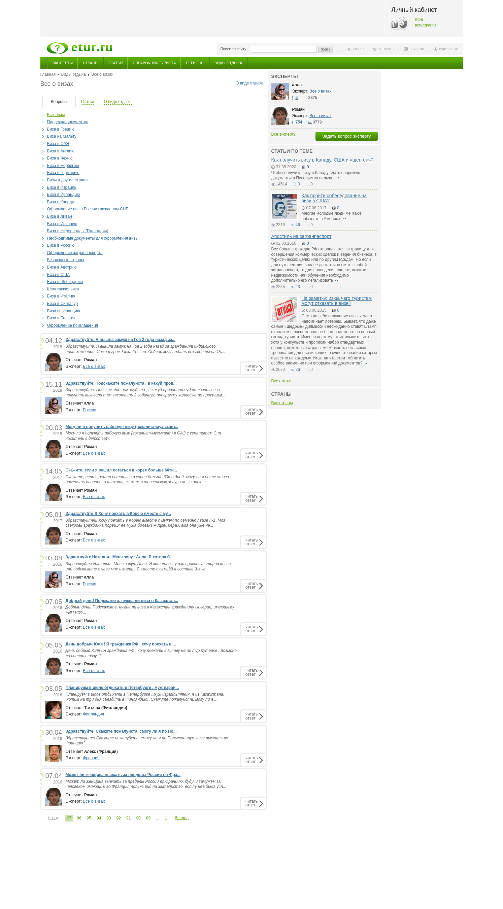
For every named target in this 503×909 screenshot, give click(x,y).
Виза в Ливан (59, 216)
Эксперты (63, 63)
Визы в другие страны (68, 180)
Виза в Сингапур (62, 303)
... (157, 818)
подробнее (337, 178)
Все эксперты (284, 134)
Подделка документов (68, 121)
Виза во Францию (63, 311)
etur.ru (358, 49)
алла (297, 84)
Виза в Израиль (61, 187)
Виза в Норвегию (63, 165)
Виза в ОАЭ (58, 143)
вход (419, 19)
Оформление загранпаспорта (75, 252)
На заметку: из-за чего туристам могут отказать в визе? (337, 300)
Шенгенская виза (63, 289)
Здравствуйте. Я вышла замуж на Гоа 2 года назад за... (121, 339)
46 (298, 224)
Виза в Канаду (60, 202)
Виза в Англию (60, 151)
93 (108, 818)
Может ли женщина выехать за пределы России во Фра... (123, 774)
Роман (298, 109)
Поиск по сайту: (234, 49)
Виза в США (58, 274)
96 (79, 818)
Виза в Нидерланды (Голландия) (77, 231)
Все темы (56, 114)
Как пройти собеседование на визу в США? (334, 198)
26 (298, 369)
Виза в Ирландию (63, 194)
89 (148, 818)
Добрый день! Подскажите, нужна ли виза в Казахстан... (122, 600)
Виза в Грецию (61, 129)
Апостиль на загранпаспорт (301, 236)
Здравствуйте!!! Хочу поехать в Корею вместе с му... (118, 513)
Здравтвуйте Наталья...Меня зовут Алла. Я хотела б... (119, 557)
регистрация (426, 25)
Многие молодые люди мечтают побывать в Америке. (332, 216)
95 (89, 818)
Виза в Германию (63, 172)
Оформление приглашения (72, 325)
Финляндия (93, 714)
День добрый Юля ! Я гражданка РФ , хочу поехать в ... (121, 644)
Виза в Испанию (62, 223)
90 (138, 818)
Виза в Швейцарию (65, 281)
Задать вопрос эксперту (346, 136)
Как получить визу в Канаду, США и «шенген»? (322, 160)
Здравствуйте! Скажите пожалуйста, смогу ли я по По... (121, 731)
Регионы (195, 63)
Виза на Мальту (62, 136)
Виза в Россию (61, 245)
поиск (326, 49)
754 (299, 122)
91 (128, 818)
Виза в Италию (61, 296)
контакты (386, 49)
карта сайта (449, 49)
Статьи (115, 63)
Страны (90, 63)
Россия (89, 410)
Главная (48, 74)
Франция (91, 758)
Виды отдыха (228, 63)
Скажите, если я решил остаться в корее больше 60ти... (121, 470)
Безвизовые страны (65, 259)
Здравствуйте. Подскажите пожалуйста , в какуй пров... (121, 383)
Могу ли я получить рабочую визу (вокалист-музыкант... (122, 426)
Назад (53, 817)
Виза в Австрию (62, 267)
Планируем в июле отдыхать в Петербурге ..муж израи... (122, 687)
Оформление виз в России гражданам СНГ (87, 209)
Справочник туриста (154, 63)
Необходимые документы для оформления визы (92, 238)
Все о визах (94, 366)
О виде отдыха (249, 83)
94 (99, 818)
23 (298, 286)
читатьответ (251, 368)
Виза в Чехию (60, 158)
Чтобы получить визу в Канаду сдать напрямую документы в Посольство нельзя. (315, 175)
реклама (416, 49)
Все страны (282, 402)
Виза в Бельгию (61, 318)
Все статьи (281, 381)
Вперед (182, 817)
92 (118, 818)
